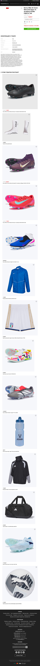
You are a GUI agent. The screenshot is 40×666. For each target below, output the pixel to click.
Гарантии (33, 623)
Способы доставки (33, 613)
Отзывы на (20, 655)
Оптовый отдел (17, 623)
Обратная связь (25, 613)
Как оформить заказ (9, 623)
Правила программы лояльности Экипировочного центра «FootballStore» (20, 624)
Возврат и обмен (32, 621)
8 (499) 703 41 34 (18, 631)
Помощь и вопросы (36, 0)
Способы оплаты (6, 613)
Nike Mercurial (14, 42)
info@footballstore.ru (21, 639)
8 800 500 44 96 (26, 0)
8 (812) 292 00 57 (17, 633)
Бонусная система (16, 621)
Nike (13, 38)
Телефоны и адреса (8, 621)
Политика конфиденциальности (25, 626)
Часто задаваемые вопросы (16, 613)
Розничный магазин (24, 621)
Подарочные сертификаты (29, 615)
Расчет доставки (9, 615)
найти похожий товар (31, 28)
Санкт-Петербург (4, 0)
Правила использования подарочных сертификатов (20, 616)
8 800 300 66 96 (17, 636)
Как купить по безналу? (25, 623)
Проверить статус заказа (18, 615)
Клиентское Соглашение (13, 626)
